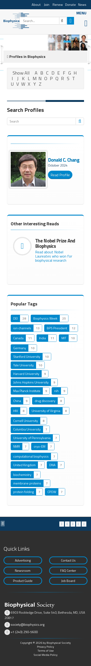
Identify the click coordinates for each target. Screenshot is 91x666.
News (82, 4)
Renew (58, 4)
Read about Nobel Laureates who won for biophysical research (53, 256)
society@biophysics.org (27, 624)
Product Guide (23, 580)
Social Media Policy (45, 655)
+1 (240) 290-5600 (24, 631)
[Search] (43, 21)
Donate (70, 4)
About (36, 4)
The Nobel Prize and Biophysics (55, 243)
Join (46, 4)
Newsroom (22, 570)
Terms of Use (45, 651)
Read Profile (60, 175)
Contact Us (68, 560)
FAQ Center (68, 570)
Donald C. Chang (64, 159)
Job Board (68, 580)
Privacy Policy (45, 647)
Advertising (23, 560)
